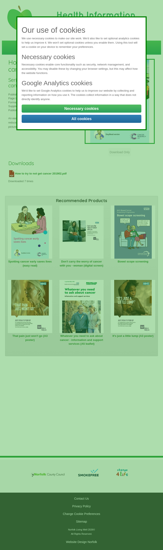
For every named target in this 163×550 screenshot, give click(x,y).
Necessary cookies (81, 108)
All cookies (81, 119)
